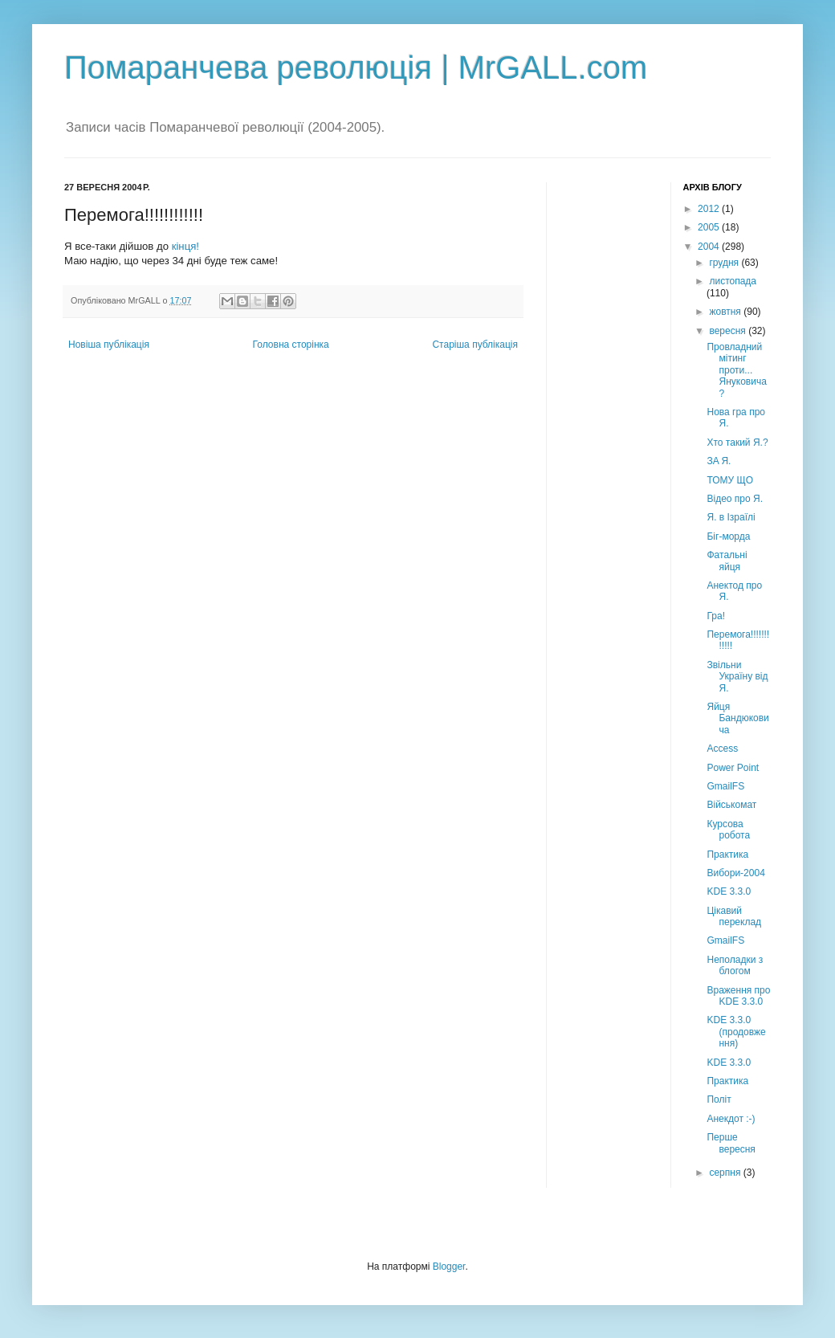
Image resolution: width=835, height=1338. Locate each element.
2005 (710, 227)
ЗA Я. (719, 461)
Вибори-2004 (735, 873)
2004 (710, 246)
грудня (725, 262)
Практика (727, 854)
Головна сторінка (291, 344)
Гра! (716, 616)
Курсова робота (728, 829)
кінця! (185, 246)
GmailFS (725, 786)
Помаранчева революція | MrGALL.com (355, 67)
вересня (728, 331)
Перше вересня (731, 1143)
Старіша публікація (475, 344)
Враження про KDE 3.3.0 (738, 996)
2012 (710, 208)
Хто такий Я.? (737, 442)
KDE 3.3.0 (729, 891)
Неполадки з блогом (735, 965)
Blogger (449, 1266)
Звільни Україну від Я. (737, 676)
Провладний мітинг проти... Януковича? (736, 370)
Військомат (731, 804)
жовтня (726, 311)
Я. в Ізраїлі (731, 517)
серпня (726, 1172)
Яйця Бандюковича (737, 718)
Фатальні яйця (727, 560)
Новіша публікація (108, 344)
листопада (732, 281)
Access (722, 748)
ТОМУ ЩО (730, 480)
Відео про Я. (735, 498)
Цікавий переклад (734, 916)
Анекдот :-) (731, 1118)
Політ (719, 1099)
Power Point (733, 767)
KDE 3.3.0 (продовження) (736, 1031)
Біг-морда (728, 536)
